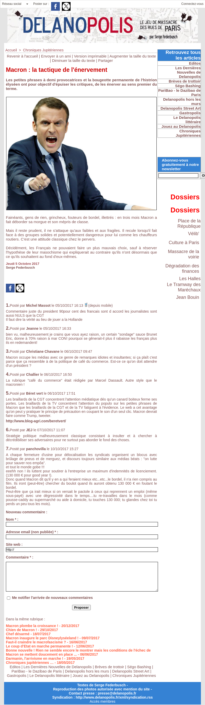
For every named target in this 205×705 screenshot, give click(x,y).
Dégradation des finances (182, 268)
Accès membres (102, 701)
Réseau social (11, 4)
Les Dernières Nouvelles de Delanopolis (58, 667)
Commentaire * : (19, 557)
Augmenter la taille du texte (132, 56)
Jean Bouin (187, 297)
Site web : (14, 544)
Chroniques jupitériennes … (30, 663)
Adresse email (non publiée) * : (32, 532)
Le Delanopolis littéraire (49, 675)
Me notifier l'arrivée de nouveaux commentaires (52, 598)
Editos (15, 667)
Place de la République (189, 223)
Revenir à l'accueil (22, 56)
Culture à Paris (184, 242)
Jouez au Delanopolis (91, 675)
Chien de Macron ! (21, 630)
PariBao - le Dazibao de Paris (37, 671)
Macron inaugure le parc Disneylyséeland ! (42, 638)
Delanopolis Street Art (130, 671)
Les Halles (190, 278)
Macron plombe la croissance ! (32, 626)
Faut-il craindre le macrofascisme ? (36, 642)
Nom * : (12, 519)
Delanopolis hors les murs (87, 671)
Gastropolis (16, 675)
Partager (105, 60)
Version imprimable (90, 56)
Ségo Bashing (139, 667)
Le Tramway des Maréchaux (184, 287)
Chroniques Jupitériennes (43, 50)
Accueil (11, 50)
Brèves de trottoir (110, 667)
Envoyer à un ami (56, 56)
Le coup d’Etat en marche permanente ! (39, 646)
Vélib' (193, 233)
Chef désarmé (18, 634)
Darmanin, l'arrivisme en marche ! (34, 658)
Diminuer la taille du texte (73, 60)
